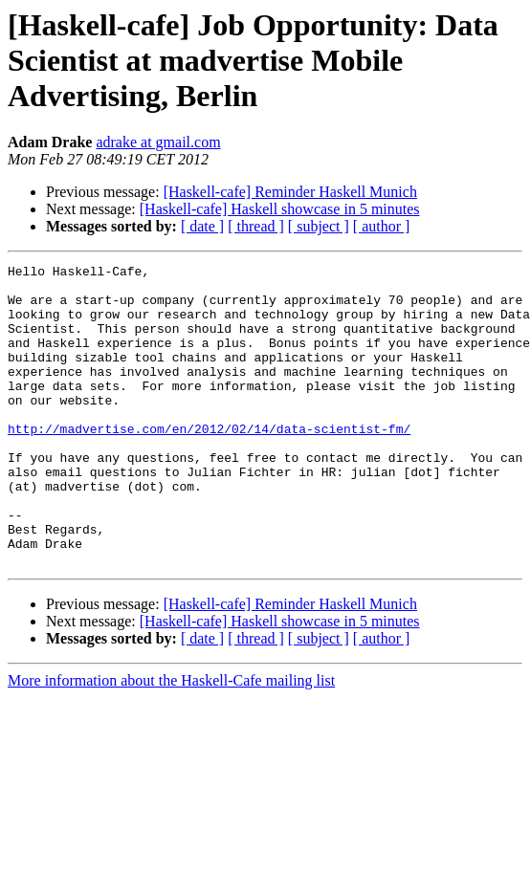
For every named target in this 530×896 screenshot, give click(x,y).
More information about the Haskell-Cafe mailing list (171, 740)
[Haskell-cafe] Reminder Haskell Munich (290, 192)
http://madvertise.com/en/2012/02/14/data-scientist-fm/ (209, 462)
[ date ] (202, 226)
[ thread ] (256, 226)
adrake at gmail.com (158, 142)
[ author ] (381, 226)
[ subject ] (318, 226)
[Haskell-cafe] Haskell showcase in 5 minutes (280, 209)
